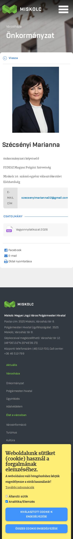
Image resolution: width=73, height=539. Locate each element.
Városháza (13, 373)
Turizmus (11, 432)
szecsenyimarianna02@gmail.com (45, 197)
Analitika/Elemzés (22, 502)
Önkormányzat (15, 383)
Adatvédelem (14, 406)
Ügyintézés (13, 398)
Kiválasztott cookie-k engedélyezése (36, 515)
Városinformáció (16, 424)
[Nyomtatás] (20, 261)
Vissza (13, 58)
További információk (19, 488)
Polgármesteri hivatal (19, 391)
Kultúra (10, 440)
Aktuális (11, 365)
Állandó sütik (18, 497)
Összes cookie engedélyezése (36, 529)
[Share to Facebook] (14, 250)
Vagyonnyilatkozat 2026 (32, 229)
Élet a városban (16, 415)
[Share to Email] (12, 255)
